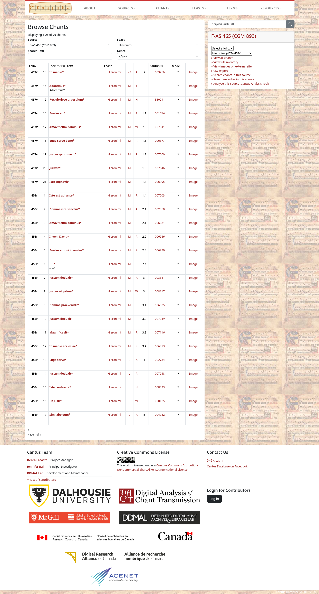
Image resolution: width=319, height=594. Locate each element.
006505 (160, 305)
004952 (160, 415)
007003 (160, 195)
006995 (160, 182)
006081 (160, 223)
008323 (160, 387)
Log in (214, 498)
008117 (160, 291)
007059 (160, 319)
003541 (160, 278)
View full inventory (225, 62)
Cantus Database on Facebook (227, 466)
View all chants (223, 58)
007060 (160, 154)
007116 (160, 332)
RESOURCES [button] (270, 8)
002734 (160, 360)
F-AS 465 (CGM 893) (233, 36)
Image (193, 72)
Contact (215, 461)
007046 (160, 168)
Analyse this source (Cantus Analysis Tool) (241, 83)
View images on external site (232, 66)
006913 (160, 346)
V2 (129, 72)
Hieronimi (114, 72)
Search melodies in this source (233, 79)
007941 (160, 127)
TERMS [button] (232, 8)
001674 (160, 113)
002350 (160, 209)
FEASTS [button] (198, 8)
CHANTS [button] (162, 8)
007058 (160, 373)
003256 (160, 72)
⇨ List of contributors (41, 480)
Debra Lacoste (37, 460)
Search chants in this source (232, 75)
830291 (160, 99)
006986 (160, 236)
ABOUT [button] (89, 8)
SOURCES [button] (125, 8)
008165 (160, 401)
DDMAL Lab (35, 473)
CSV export (220, 71)
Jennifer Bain (36, 466)
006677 (160, 141)
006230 (160, 250)
